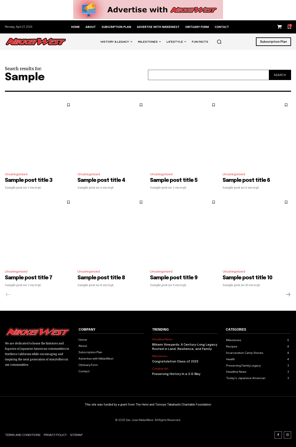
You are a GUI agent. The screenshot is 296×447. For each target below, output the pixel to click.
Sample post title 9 (175, 278)
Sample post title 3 (30, 180)
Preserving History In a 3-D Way (176, 374)
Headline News (162, 339)
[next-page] (287, 294)
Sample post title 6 (247, 180)
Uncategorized (16, 174)
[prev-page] (8, 294)
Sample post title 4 (102, 180)
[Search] (280, 75)
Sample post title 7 (29, 278)
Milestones (159, 356)
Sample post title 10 (248, 278)
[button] (219, 42)
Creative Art (160, 368)
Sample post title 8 (102, 278)
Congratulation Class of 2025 (175, 361)
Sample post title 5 (175, 180)
